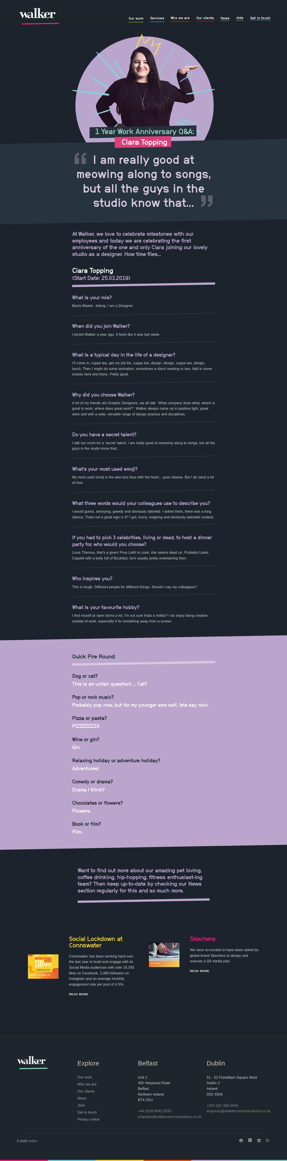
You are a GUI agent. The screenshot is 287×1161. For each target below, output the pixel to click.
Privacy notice (88, 1119)
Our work (136, 18)
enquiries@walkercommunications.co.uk (169, 1117)
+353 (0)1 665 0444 (222, 1105)
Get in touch (260, 18)
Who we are (180, 18)
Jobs (239, 18)
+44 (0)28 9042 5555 (154, 1111)
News (225, 18)
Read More (78, 994)
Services (157, 18)
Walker (33, 1141)
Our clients (205, 18)
